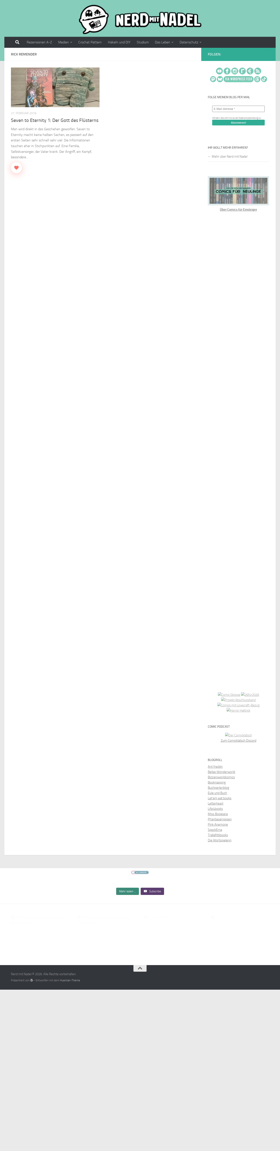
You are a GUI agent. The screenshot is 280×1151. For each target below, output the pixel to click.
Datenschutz (189, 42)
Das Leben (162, 42)
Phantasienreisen (220, 819)
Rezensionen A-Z (39, 42)
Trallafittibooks (218, 835)
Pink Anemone (218, 825)
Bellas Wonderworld (221, 772)
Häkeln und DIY (119, 42)
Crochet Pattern (90, 42)
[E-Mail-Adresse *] (238, 109)
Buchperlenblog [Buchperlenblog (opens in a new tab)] (218, 788)
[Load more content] (127, 909)
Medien (63, 42)
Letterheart (215, 803)
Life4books (215, 809)
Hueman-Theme (70, 996)
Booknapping (217, 782)
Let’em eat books (219, 798)
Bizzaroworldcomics (221, 777)
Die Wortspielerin (219, 840)
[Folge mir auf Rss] (268, 55)
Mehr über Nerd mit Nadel (229, 157)
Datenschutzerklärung (248, 118)
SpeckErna (215, 830)
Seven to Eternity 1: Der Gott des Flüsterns (54, 120)
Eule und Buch (217, 793)
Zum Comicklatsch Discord (238, 741)
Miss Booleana (218, 814)
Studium (143, 42)
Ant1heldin (215, 767)
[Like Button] (16, 167)
